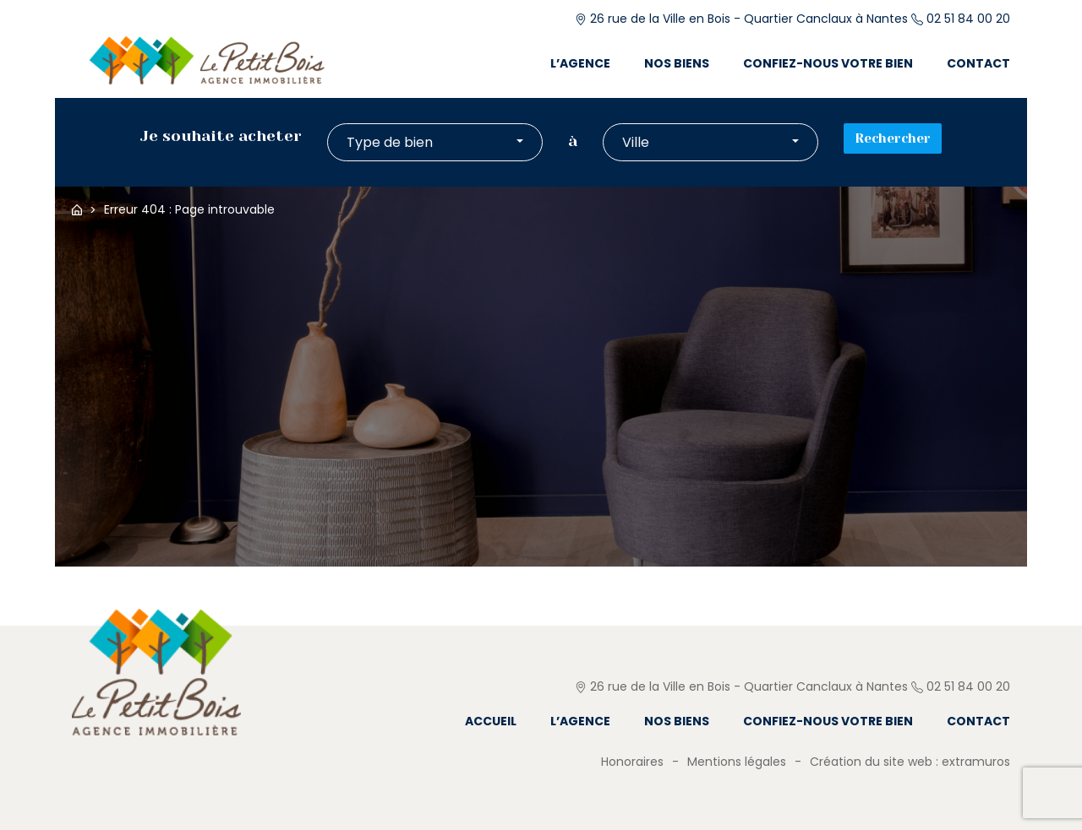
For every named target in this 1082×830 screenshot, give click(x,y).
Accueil (77, 209)
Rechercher (893, 138)
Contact (978, 63)
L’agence (580, 63)
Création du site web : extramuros (910, 761)
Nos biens (676, 63)
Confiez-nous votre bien (828, 63)
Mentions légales (736, 761)
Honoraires (632, 761)
